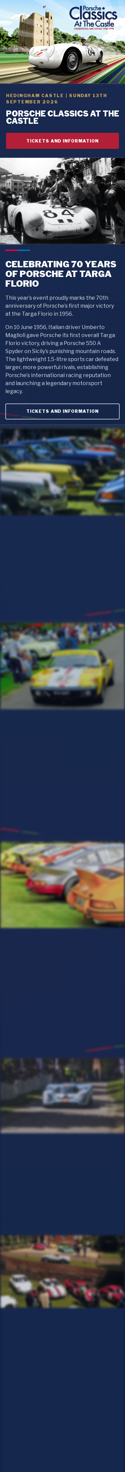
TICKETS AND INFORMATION (62, 140)
